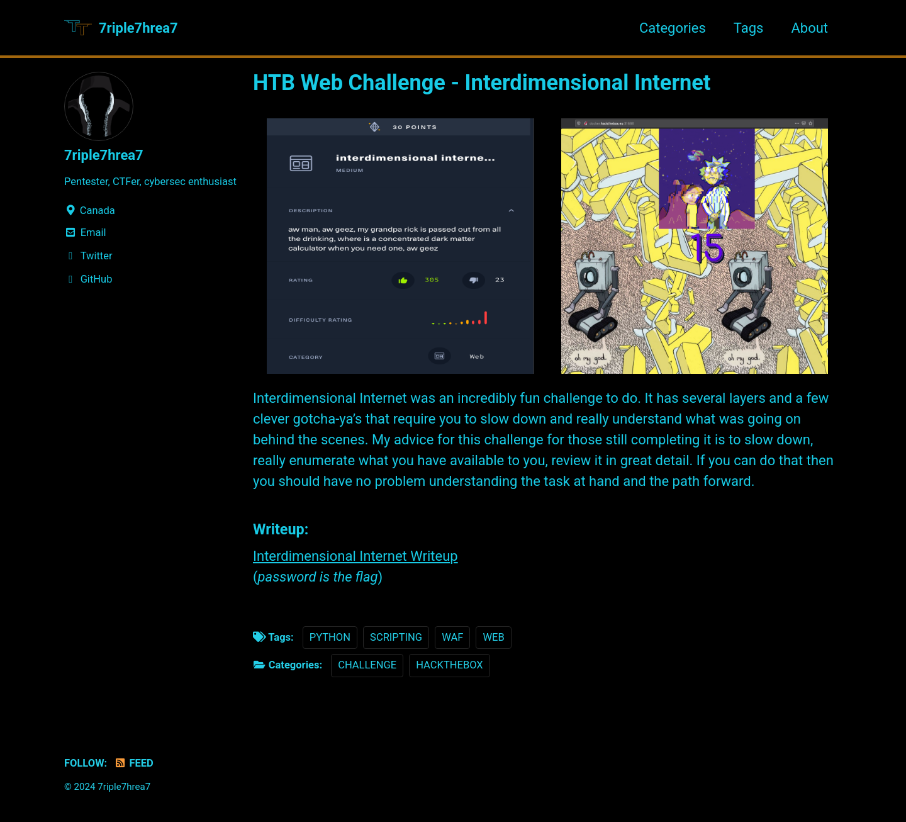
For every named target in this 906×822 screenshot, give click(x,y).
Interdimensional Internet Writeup (355, 556)
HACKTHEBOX (449, 665)
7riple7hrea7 (138, 28)
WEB (493, 637)
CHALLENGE (367, 665)
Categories (672, 28)
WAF (452, 637)
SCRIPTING (396, 637)
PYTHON (330, 637)
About (809, 28)
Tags (749, 28)
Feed (134, 763)
